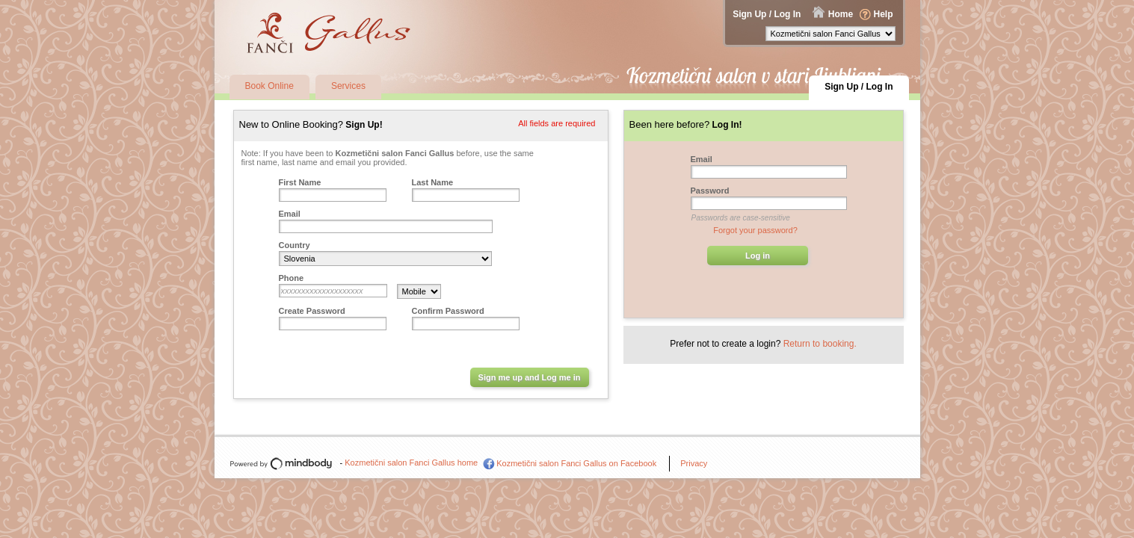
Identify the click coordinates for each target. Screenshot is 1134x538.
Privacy (693, 463)
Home (840, 14)
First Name (300, 182)
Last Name (433, 182)
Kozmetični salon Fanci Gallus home (411, 462)
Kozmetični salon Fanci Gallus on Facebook (576, 463)
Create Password (312, 310)
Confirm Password (448, 310)
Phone (291, 277)
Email (290, 213)
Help (883, 14)
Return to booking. (820, 343)
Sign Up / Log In (767, 14)
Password (710, 190)
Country (294, 245)
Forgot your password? (755, 230)
